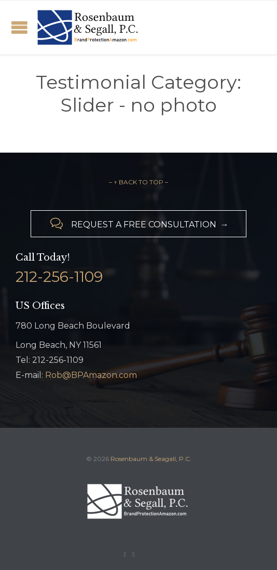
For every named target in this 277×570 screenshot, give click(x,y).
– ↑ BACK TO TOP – (138, 182)
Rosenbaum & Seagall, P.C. (150, 459)
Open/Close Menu (19, 27)
